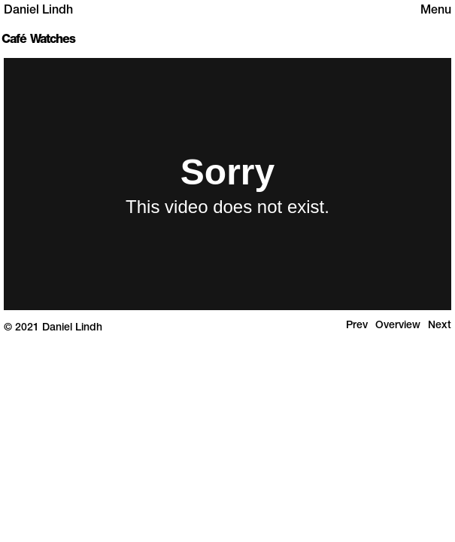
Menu (435, 11)
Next (439, 326)
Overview (397, 326)
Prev (357, 326)
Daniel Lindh (38, 11)
